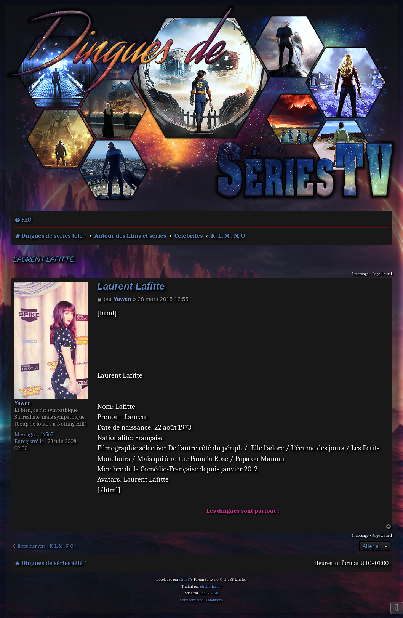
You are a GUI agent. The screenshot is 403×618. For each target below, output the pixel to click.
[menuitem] (23, 220)
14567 (46, 434)
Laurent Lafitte (43, 260)
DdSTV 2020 (208, 593)
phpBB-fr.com (210, 586)
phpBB (184, 579)
